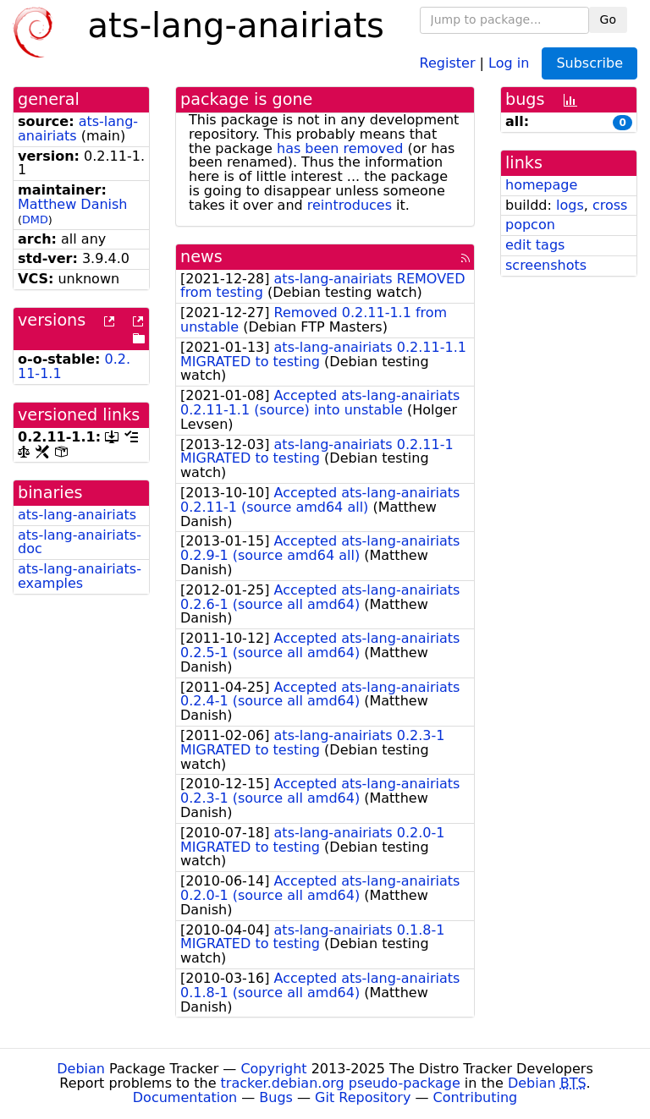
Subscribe (589, 63)
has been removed (340, 148)
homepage (541, 185)
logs (570, 205)
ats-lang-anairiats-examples (79, 576)
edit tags (535, 245)
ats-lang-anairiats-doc (79, 542)
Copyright (273, 1069)
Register (448, 62)
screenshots (546, 265)
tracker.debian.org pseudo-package (340, 1083)
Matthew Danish (73, 204)
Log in (508, 62)
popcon (530, 225)
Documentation (185, 1097)
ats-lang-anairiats (78, 128)
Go (608, 19)
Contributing (475, 1097)
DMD (35, 219)
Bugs (276, 1097)
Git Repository (362, 1097)
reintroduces (349, 205)
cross (609, 205)
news (201, 256)
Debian (81, 1069)
